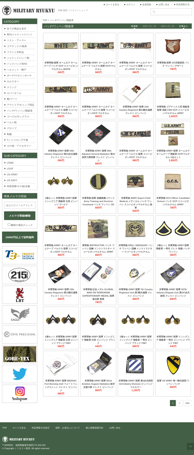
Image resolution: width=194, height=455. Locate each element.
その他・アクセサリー (19, 145)
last (187, 403)
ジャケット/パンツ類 (18, 58)
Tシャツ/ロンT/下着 (17, 140)
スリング (12, 87)
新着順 (134, 26)
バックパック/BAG (17, 63)
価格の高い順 (167, 26)
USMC (10, 162)
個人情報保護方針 (94, 428)
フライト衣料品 (15, 52)
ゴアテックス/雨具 (17, 46)
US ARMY (12, 174)
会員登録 (146, 4)
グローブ (12, 128)
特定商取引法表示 (41, 428)
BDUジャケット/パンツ (19, 34)
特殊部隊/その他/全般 (18, 186)
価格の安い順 (149, 26)
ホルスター (13, 81)
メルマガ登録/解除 (20, 215)
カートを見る (112, 4)
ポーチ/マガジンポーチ (19, 75)
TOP (4, 428)
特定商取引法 (183, 4)
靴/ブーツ (12, 99)
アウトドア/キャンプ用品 (20, 104)
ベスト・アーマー (16, 40)
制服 (9, 134)
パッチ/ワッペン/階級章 (20, 110)
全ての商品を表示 (16, 28)
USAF (10, 168)
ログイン (130, 4)
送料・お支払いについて (67, 428)
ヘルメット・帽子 (16, 69)
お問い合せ (164, 4)
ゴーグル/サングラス (18, 116)
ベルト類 (12, 122)
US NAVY (12, 180)
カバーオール (14, 93)
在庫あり (183, 26)
